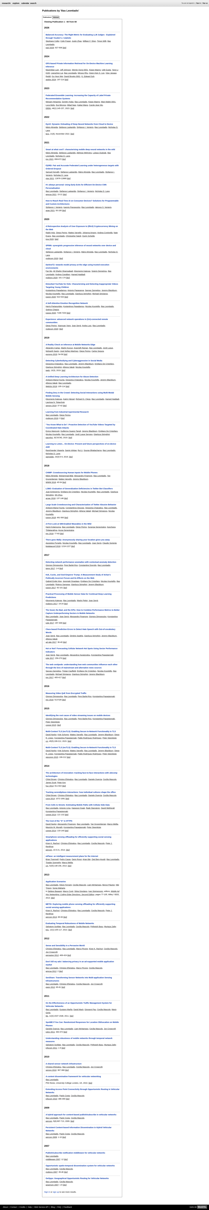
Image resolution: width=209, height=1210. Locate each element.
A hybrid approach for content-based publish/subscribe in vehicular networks (81, 1115)
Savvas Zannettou (93, 290)
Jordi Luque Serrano (84, 434)
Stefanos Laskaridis (67, 127)
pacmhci (49, 438)
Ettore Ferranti (65, 885)
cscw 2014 (50, 799)
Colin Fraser (65, 41)
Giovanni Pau (90, 1009)
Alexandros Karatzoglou (80, 655)
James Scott (51, 783)
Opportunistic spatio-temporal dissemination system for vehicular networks (80, 1166)
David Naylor (51, 735)
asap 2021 (50, 210)
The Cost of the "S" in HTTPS (59, 821)
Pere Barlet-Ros (71, 565)
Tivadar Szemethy (53, 863)
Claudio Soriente (110, 543)
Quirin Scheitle (88, 236)
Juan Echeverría (53, 492)
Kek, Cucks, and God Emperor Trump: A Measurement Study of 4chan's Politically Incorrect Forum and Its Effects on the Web (78, 576)
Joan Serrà (76, 326)
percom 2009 (51, 1137)
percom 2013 (51, 917)
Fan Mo (49, 271)
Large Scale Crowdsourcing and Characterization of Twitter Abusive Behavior (81, 505)
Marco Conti (68, 891)
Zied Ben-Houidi (98, 859)
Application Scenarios (56, 881)
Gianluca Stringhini (83, 294)
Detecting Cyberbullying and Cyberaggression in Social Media (74, 361)
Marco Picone (82, 949)
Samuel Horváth (52, 172)
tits (47, 1016)
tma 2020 (50, 239)
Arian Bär (87, 859)
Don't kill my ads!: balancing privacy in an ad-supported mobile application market (80, 963)
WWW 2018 (51, 482)
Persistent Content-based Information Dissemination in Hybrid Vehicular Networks (78, 1129)
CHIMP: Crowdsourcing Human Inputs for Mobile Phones (71, 472)
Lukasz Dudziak (99, 153)
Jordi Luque (108, 348)
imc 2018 (49, 534)
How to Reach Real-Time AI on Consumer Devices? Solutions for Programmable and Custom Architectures (82, 202)
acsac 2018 (50, 498)
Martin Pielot (82, 600)
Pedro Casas (65, 859)
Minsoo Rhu (83, 73)
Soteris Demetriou (99, 271)
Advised (56, 17)
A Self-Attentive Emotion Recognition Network (67, 303)
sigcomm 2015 (52, 757)
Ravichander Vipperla (55, 450)
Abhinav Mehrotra (84, 153)
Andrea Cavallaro (62, 274)
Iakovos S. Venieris (103, 207)
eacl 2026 (50, 48)
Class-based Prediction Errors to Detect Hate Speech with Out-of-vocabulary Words (80, 631)
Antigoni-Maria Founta (55, 380)
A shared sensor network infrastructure (63, 1064)
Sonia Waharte (59, 888)
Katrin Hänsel (69, 399)
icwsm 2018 (51, 518)
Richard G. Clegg (83, 399)
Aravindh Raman (81, 348)
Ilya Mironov (61, 105)
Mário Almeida (52, 127)
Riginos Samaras (62, 584)
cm (47, 866)
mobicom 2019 (52, 418)
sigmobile (50, 457)
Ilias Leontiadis (70, 73)
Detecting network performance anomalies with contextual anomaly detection (81, 562)
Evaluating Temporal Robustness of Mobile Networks (70, 923)
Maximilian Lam (52, 70)
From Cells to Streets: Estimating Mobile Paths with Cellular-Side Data (78, 805)
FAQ (59, 1207)
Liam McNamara (94, 885)
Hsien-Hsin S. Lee (96, 73)
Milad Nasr (71, 105)
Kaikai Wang (82, 105)
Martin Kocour (67, 348)
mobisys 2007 (51, 1172)
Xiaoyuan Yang (64, 326)
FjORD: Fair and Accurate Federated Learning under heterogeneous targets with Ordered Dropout (82, 167)
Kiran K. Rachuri (53, 843)
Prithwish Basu (96, 926)
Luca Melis (50, 105)
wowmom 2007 (52, 1185)
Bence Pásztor (108, 885)
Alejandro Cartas (53, 348)
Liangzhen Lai (57, 73)
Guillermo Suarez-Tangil (71, 431)
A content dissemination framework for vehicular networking (73, 1076)
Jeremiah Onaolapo (71, 581)
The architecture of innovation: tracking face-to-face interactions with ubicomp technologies (81, 774)
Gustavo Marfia (66, 1009)
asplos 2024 (51, 80)
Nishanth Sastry (52, 351)
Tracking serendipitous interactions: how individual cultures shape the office (81, 792)
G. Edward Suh (87, 76)
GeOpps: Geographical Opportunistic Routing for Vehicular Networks (77, 1178)
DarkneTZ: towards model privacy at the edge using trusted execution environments (77, 266)
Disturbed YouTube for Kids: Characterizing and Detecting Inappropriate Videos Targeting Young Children (82, 285)
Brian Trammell (52, 859)
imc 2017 (49, 677)
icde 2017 (50, 623)
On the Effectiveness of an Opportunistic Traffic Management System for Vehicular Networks (79, 1004)
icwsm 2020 (51, 297)
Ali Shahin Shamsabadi (63, 271)
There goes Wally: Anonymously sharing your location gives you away (78, 540)
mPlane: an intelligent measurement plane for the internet (72, 856)
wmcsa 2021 (51, 194)
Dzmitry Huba (67, 102)
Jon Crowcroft (51, 952)
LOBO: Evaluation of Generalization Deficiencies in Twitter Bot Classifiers (79, 489)
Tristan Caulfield (69, 671)
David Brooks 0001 (72, 76)
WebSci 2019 (51, 386)
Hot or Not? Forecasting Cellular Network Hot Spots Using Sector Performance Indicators (81, 650)
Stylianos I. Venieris (85, 127)
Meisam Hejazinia (53, 102)
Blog (53, 1207)
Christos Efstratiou (65, 779)
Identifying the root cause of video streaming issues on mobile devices (78, 715)
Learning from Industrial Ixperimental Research (67, 412)
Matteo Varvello (74, 233)
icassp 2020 (51, 313)
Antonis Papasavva (75, 290)
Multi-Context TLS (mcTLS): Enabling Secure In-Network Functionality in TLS (81, 731)
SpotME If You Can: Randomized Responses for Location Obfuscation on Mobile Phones (82, 1023)
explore (16, 3)
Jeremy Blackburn (109, 290)
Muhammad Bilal (66, 476)
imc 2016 (49, 700)
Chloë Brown (51, 779)
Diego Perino (61, 233)
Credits (22, 1207)
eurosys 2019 (51, 354)
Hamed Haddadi (78, 274)
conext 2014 (51, 815)
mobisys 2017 (51, 604)
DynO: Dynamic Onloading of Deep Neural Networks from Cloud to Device (79, 124)
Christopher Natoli (73, 236)
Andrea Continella (104, 233)
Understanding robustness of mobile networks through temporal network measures (79, 1040)
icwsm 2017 (51, 588)
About (5, 1207)
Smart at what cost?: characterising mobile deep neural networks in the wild (80, 149)
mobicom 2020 (52, 258)
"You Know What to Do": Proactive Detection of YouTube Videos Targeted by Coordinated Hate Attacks (80, 426)
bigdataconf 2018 (53, 546)
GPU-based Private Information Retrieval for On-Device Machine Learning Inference (79, 65)
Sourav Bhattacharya (93, 450)
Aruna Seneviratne (66, 530)
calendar (25, 3)
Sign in (198, 3)
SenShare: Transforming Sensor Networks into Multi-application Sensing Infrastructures (79, 979)
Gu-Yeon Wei (57, 76)
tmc (47, 930)
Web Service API (41, 1207)
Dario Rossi (77, 859)
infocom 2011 (51, 1048)
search (33, 3)
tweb (48, 370)
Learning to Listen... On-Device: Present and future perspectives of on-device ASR (81, 445)
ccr (47, 741)
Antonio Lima (65, 808)
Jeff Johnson (65, 70)
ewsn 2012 (50, 987)
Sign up (205, 3)
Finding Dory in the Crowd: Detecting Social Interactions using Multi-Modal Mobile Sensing (80, 394)
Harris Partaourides (54, 306)
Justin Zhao (77, 41)
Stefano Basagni (55, 891)
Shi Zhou (58, 495)
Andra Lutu (86, 326)
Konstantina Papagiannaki (102, 655)
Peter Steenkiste (53, 722)
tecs (47, 134)
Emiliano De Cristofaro (104, 364)
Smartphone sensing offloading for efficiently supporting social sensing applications (78, 838)
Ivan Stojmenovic (95, 891)
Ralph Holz (50, 233)
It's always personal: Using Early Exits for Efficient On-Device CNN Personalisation (76, 186)
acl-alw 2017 (51, 642)
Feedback (67, 1207)
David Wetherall (107, 808)
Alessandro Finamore (83, 476)
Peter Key (61, 783)
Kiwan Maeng (95, 70)
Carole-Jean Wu (96, 105)
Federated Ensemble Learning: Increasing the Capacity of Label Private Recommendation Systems (78, 97)
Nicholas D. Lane (62, 156)
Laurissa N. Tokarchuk (55, 402)
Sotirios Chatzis (52, 310)
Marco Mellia (112, 824)
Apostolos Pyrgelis (53, 543)
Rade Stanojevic (93, 808)
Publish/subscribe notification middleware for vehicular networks (75, 1153)
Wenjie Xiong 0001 (80, 70)
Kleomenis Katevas (82, 271)
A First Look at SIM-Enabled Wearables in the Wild (68, 524)
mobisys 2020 (51, 278)
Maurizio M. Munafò (54, 827)
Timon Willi (101, 41)
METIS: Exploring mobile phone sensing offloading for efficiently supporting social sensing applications (80, 905)
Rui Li (80, 450)
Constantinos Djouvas (75, 508)
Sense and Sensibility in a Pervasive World (65, 945)
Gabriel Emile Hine (54, 581)
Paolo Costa (64, 1096)
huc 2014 (49, 786)
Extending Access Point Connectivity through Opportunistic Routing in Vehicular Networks (82, 1091)
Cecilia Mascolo (109, 779)
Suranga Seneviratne (97, 527)
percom (49, 850)
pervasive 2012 (52, 955)
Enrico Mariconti (52, 431)
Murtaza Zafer (110, 926)
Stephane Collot (52, 41)
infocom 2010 (51, 1099)
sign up (56, 1192)
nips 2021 (50, 178)
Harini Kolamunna (53, 527)
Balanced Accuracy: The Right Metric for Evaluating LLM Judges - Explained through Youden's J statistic (80, 36)
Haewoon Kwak (78, 808)
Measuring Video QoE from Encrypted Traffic (66, 693)
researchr (6, 3)
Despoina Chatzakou (54, 364)
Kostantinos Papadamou (56, 290)
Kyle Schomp (63, 735)
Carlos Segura (98, 351)
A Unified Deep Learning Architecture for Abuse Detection (72, 377)
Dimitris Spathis (76, 636)
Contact (13, 1207)
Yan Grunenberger (98, 824)
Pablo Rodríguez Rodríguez (89, 738)
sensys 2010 (51, 1070)
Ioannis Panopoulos (71, 207)
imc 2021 (49, 159)
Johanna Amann (89, 233)
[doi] (64, 48)
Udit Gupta (106, 70)
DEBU (48, 108)
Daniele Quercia (95, 779)
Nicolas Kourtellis (53, 294)
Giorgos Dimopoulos (54, 565)
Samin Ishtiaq (71, 450)
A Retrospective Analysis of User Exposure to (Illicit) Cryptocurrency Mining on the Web (82, 228)
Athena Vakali (68, 367)
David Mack (78, 1009)
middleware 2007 (53, 1159)
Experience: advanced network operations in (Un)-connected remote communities (77, 321)
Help (30, 1207)
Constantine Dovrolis (88, 565)
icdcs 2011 (50, 1032)
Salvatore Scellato (53, 926)
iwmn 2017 (50, 568)
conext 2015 (51, 725)
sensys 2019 (51, 406)
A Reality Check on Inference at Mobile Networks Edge (70, 345)
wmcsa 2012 (51, 971)
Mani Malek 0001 (108, 102)
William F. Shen (89, 41)
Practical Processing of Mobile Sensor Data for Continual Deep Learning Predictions (78, 595)
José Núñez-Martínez (69, 351)
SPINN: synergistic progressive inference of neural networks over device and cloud (81, 247)
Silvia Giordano (80, 891)
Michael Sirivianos (100, 294)
